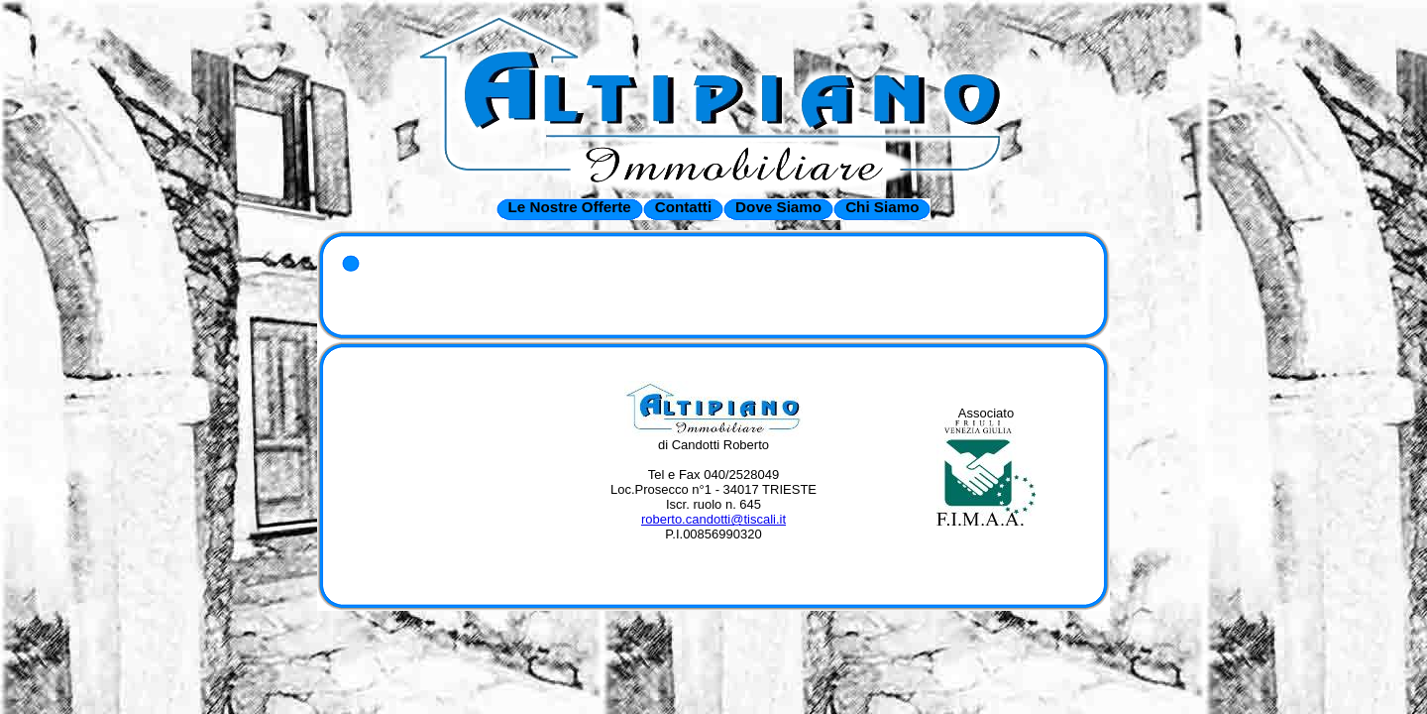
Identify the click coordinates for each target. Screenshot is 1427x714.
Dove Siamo (778, 206)
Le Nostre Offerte (569, 206)
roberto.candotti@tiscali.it (713, 519)
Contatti (683, 206)
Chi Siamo (882, 206)
